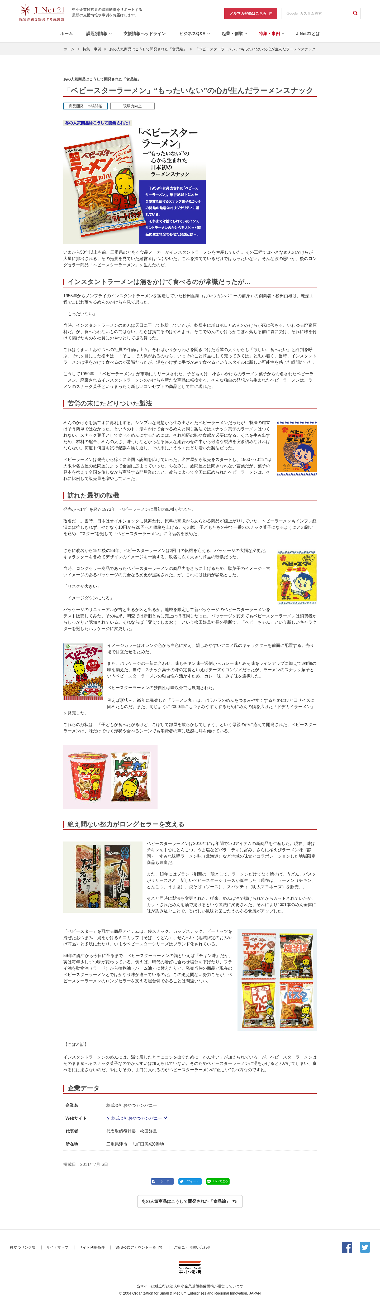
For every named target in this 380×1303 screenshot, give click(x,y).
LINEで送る (220, 1181)
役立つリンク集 (23, 1247)
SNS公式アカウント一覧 (138, 1247)
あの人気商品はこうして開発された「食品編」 (148, 49)
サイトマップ (57, 1247)
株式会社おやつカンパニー (136, 1118)
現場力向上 (132, 106)
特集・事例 (92, 49)
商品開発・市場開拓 (85, 106)
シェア (165, 1181)
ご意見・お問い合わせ (192, 1247)
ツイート (193, 1181)
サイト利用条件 (92, 1247)
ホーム (68, 49)
